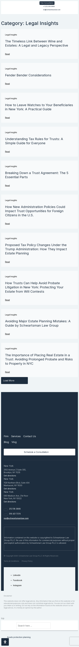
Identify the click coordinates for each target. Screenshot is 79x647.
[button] (71, 3)
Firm (6, 436)
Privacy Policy (27, 561)
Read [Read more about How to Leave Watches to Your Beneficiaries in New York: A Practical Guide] (7, 117)
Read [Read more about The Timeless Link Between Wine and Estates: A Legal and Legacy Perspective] (7, 54)
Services (16, 436)
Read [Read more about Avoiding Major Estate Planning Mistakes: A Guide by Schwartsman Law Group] (7, 334)
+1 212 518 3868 (49, 6)
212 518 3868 (15, 509)
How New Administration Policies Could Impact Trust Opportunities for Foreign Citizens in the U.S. (35, 211)
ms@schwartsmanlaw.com (51, 9)
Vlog (14, 442)
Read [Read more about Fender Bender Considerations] (7, 84)
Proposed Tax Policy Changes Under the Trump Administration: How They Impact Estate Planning (36, 249)
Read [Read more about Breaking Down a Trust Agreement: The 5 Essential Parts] (7, 185)
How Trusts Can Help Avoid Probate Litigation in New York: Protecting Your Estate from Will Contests (34, 287)
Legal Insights (11, 35)
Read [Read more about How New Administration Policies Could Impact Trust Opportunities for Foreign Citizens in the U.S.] (7, 223)
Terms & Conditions (11, 561)
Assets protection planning (19, 637)
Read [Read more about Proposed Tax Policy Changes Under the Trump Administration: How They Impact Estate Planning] (7, 262)
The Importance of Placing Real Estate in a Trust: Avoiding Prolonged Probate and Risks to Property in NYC (39, 359)
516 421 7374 (15, 514)
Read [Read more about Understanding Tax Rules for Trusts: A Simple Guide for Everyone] (7, 151)
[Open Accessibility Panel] (5, 642)
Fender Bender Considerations (28, 75)
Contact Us (29, 436)
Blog (6, 442)
